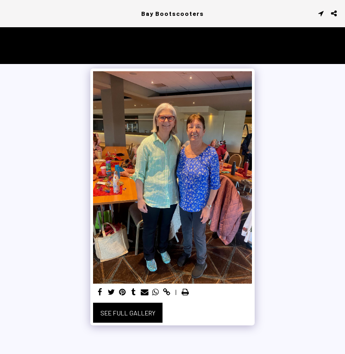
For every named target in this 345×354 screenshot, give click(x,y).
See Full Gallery (127, 313)
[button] (10, 13)
